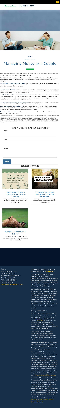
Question (5, 148)
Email (5, 139)
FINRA (38, 320)
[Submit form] (7, 161)
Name (5, 130)
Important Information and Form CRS (42, 400)
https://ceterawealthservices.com (45, 375)
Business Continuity (37, 402)
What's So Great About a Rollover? (15, 233)
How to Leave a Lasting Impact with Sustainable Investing (15, 194)
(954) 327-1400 (27, 6)
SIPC (42, 320)
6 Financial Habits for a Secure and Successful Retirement (44, 194)
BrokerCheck (50, 271)
